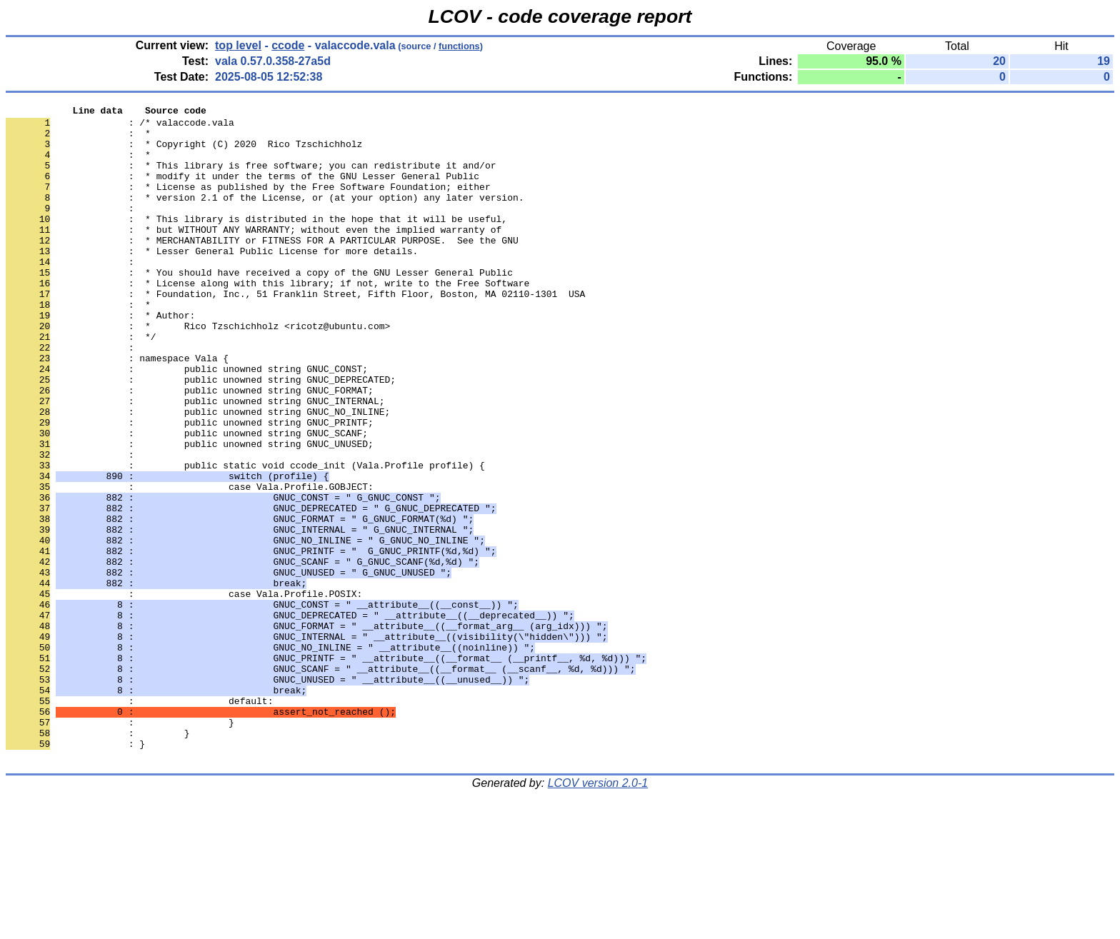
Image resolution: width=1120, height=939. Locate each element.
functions (459, 46)
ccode (287, 45)
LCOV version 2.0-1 (598, 914)
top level (238, 45)
